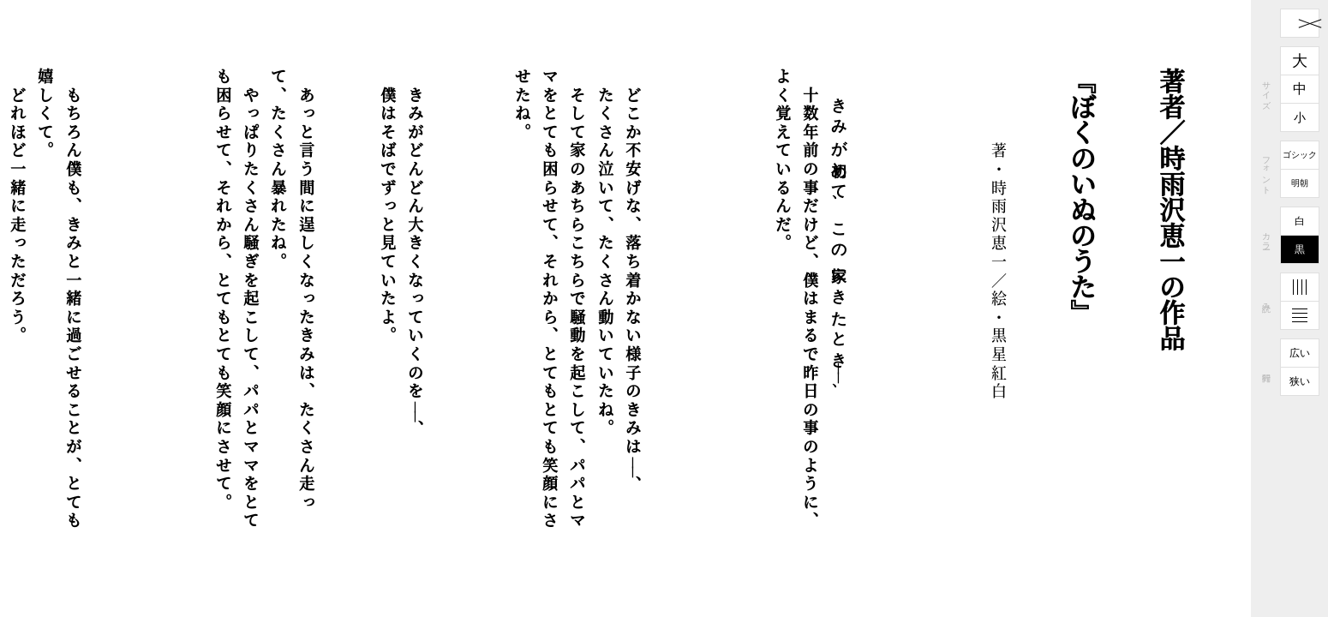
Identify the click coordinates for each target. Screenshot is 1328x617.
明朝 (1299, 183)
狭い (1299, 381)
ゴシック (1300, 154)
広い (1299, 353)
